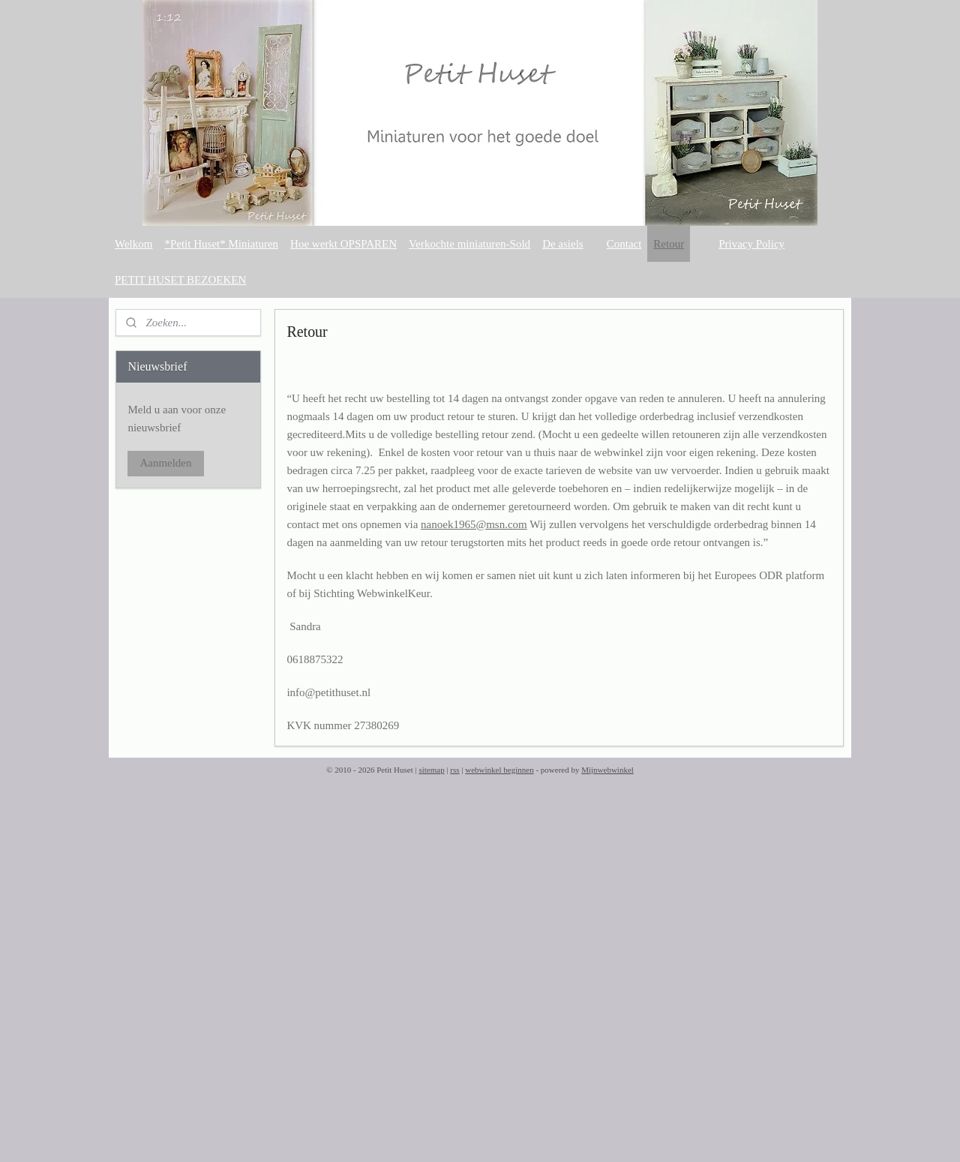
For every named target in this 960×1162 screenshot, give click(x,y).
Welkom (133, 244)
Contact (624, 244)
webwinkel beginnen (499, 769)
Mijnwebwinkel (607, 769)
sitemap (431, 769)
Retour (668, 244)
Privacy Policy (751, 244)
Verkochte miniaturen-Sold (469, 244)
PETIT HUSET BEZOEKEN (180, 280)
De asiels (563, 244)
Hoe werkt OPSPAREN (343, 244)
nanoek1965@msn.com (474, 524)
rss (454, 769)
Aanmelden (165, 463)
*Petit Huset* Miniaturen (221, 244)
